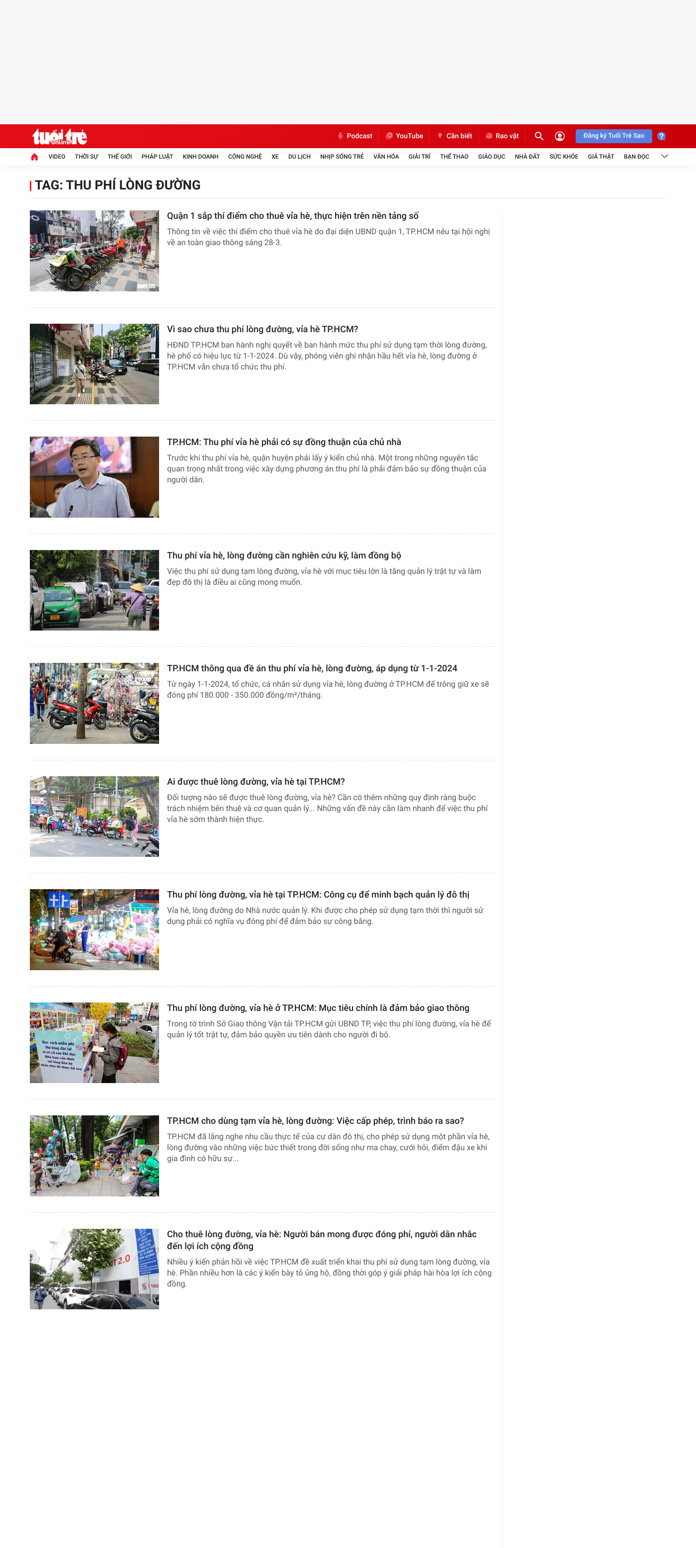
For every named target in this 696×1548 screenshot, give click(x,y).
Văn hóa (386, 156)
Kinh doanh (201, 156)
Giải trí (420, 156)
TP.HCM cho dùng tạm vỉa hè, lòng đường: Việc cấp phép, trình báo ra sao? (315, 1121)
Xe (274, 156)
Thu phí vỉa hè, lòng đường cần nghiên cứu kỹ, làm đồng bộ (284, 555)
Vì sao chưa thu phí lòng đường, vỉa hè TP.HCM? (262, 329)
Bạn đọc (636, 156)
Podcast (354, 136)
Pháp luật (158, 156)
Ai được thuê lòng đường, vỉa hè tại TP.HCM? (256, 782)
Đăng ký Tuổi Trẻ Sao (614, 136)
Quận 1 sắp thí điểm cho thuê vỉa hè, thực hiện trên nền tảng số (293, 216)
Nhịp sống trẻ (342, 156)
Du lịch (299, 156)
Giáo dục (491, 156)
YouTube (404, 136)
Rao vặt (502, 136)
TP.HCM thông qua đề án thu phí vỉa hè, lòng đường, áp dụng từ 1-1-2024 (312, 668)
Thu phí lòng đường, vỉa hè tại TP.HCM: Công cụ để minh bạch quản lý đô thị (318, 895)
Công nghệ (245, 156)
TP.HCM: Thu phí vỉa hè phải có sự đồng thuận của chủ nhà (284, 442)
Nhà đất (527, 156)
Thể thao (454, 156)
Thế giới (119, 156)
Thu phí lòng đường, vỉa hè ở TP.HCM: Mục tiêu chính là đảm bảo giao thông (318, 1008)
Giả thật (601, 156)
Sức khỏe (564, 156)
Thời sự (86, 156)
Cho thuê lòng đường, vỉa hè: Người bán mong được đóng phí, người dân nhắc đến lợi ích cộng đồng (322, 1240)
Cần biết (453, 136)
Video (56, 156)
